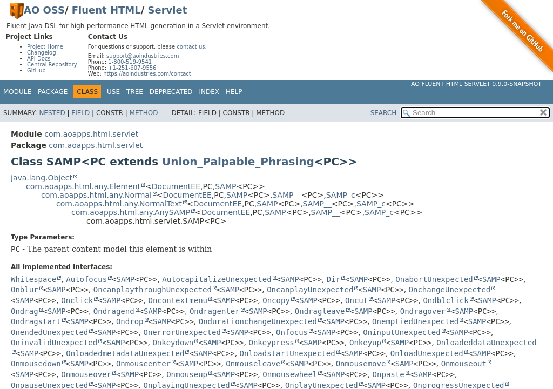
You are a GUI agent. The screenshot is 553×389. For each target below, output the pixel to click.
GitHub (36, 70)
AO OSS (44, 10)
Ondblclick (445, 300)
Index (209, 92)
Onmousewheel (289, 374)
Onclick (77, 300)
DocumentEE (176, 186)
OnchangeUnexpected (450, 289)
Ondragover (423, 311)
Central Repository (52, 65)
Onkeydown (172, 342)
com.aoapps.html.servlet (91, 134)
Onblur (24, 289)
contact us (191, 47)
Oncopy (276, 300)
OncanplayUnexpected (310, 289)
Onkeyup (365, 342)
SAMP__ (286, 195)
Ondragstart (36, 321)
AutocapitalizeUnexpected (216, 279)
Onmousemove (361, 363)
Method (144, 113)
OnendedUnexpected (49, 332)
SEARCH (383, 113)
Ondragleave (320, 311)
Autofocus (86, 279)
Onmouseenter (143, 363)
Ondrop (130, 321)
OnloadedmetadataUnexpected (125, 353)
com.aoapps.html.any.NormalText (119, 203)
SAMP (225, 186)
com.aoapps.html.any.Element (83, 186)
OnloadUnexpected (426, 353)
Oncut (356, 300)
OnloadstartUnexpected (287, 353)
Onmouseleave (253, 363)
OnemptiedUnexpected (415, 321)
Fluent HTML (106, 10)
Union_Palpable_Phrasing (238, 161)
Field (80, 113)
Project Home (45, 47)
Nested (52, 113)
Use (113, 92)
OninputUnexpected (401, 332)
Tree (134, 92)
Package (53, 92)
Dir (333, 279)
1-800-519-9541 (130, 62)
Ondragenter (215, 311)
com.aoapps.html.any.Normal (96, 195)
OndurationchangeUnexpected (258, 321)
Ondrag (24, 311)
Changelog (41, 53)
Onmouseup (186, 374)
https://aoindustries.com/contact (147, 74)
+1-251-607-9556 (132, 68)
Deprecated (171, 92)
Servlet (167, 10)
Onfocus (292, 332)
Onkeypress (271, 342)
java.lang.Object (41, 177)
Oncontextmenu (177, 300)
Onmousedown (36, 363)
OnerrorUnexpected (182, 332)
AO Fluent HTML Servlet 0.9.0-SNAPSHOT (476, 84)
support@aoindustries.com (142, 56)
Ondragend (113, 311)
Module (17, 92)
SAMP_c (340, 195)
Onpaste (388, 374)
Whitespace (33, 279)
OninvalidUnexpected (54, 342)
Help (234, 92)
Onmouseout (464, 363)
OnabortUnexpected (434, 279)
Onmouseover (86, 374)
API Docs (39, 59)
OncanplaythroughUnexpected (152, 289)
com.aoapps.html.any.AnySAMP (130, 212)
